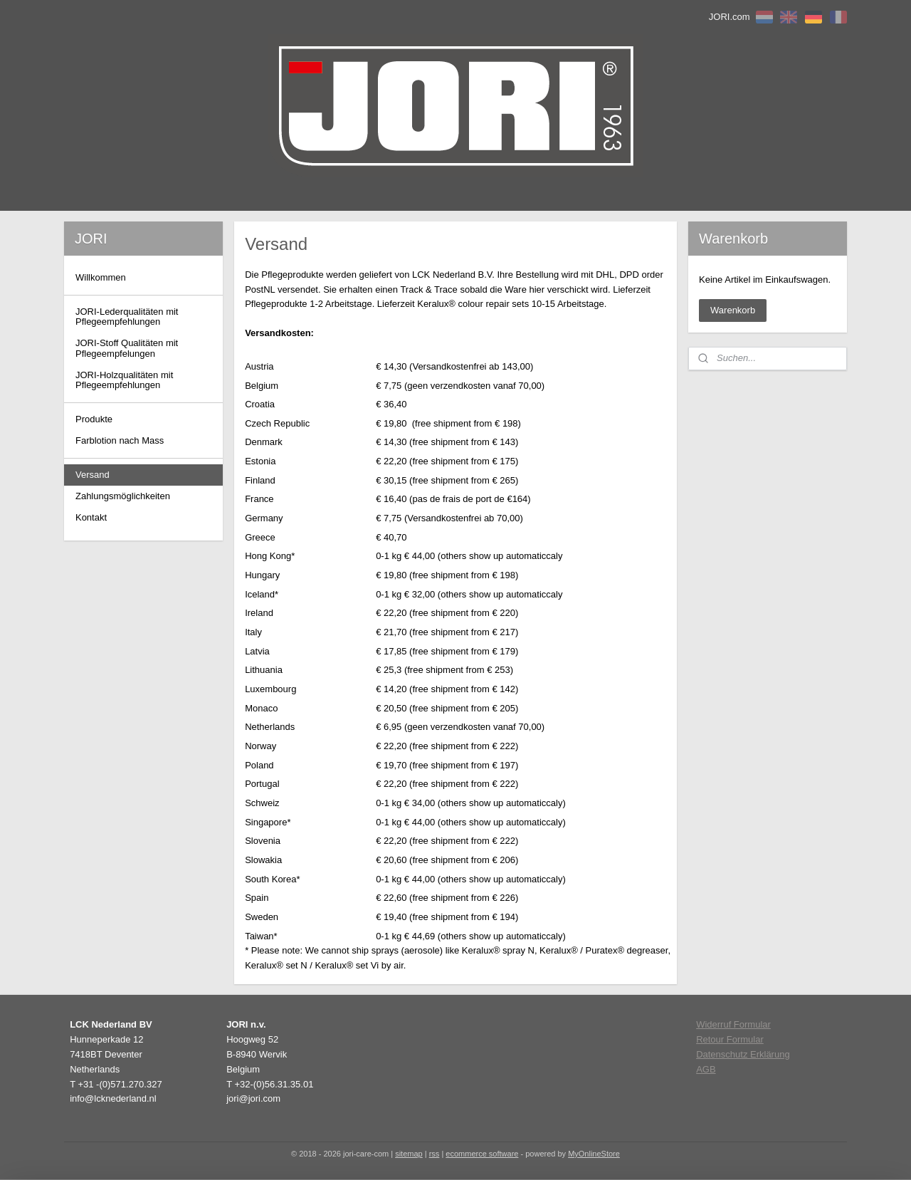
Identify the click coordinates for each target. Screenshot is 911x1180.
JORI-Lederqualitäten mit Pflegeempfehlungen (127, 316)
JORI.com (729, 16)
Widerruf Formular (733, 1024)
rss (434, 1153)
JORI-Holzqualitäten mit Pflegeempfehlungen (124, 380)
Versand (92, 474)
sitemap (409, 1153)
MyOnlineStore (594, 1153)
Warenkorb (732, 310)
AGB (705, 1069)
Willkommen (100, 277)
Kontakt (91, 517)
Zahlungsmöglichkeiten (122, 496)
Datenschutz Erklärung (743, 1054)
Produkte (93, 419)
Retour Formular (730, 1039)
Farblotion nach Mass (119, 440)
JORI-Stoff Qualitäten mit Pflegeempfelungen (126, 348)
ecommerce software (482, 1153)
